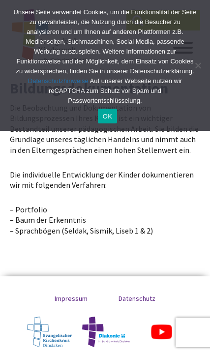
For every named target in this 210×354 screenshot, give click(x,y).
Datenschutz (137, 298)
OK (107, 116)
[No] (198, 65)
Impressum (71, 298)
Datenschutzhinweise (58, 81)
